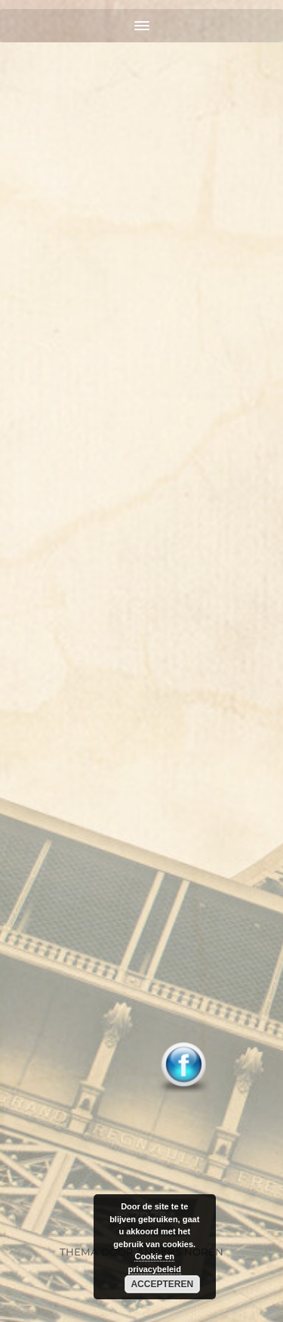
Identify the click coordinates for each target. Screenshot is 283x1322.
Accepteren (162, 1284)
